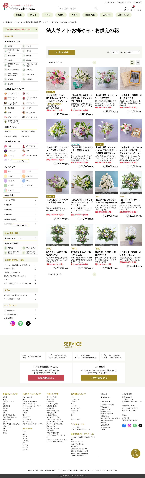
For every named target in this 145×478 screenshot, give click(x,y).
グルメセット (27, 417)
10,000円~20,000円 (10, 136)
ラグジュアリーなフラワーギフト (57, 439)
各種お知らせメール (107, 420)
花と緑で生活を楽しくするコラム (15, 295)
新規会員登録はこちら (46, 378)
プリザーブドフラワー (30, 404)
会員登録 (103, 422)
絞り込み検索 (61, 52)
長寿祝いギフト (52, 426)
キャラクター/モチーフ (30, 401)
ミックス (25, 449)
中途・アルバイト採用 (110, 470)
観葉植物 (25, 410)
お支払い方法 (105, 416)
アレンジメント (27, 397)
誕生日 (19, 15)
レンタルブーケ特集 (53, 417)
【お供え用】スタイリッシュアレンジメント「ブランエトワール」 (81, 202)
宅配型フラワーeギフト (12, 272)
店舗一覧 (123, 15)
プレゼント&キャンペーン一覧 (80, 429)
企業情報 (31, 470)
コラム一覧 (125, 418)
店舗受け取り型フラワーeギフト (20, 276)
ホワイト (25, 447)
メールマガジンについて (129, 408)
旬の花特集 (50, 408)
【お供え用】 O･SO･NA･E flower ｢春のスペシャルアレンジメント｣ (56, 98)
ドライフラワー (27, 408)
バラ (72, 397)
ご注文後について (127, 399)
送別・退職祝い (8, 419)
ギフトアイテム (27, 421)
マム (72, 404)
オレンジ (25, 438)
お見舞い (5, 430)
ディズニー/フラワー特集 (55, 424)
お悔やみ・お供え (8, 401)
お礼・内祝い (7, 426)
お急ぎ (61, 15)
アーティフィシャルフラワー (32, 406)
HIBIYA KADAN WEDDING (80, 453)
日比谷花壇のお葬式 (78, 455)
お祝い (5, 428)
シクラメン (74, 401)
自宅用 (5, 433)
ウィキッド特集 (52, 397)
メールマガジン (105, 427)
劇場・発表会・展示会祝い (11, 424)
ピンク (25, 434)
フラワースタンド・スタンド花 (32, 424)
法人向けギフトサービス (14, 238)
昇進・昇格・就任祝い (10, 417)
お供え (74, 15)
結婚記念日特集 (52, 406)
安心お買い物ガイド (124, 2)
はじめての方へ (110, 2)
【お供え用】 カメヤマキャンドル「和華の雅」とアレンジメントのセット (131, 150)
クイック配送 (75, 427)
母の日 (47, 15)
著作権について (78, 470)
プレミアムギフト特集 (54, 419)
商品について (105, 407)
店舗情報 (75, 446)
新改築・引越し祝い (9, 415)
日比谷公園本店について (79, 451)
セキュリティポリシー (65, 470)
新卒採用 (98, 470)
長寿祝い (5, 421)
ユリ (72, 417)
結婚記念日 (90, 15)
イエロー (25, 436)
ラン (72, 415)
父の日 (5, 399)
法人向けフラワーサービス (55, 441)
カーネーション (76, 408)
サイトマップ (89, 470)
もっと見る (20, 161)
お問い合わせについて (129, 410)
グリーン (25, 445)
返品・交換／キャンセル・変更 (110, 418)
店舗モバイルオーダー (79, 448)
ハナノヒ (20, 280)
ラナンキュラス (76, 419)
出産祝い (5, 408)
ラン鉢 (25, 412)
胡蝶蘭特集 (50, 430)
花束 (24, 399)
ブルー (25, 443)
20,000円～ (26, 136)
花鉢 (24, 415)
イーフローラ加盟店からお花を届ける (20, 265)
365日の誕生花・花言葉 (12, 299)
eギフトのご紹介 (77, 444)
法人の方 (107, 15)
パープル (25, 440)
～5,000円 (7, 132)
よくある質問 (137, 2)
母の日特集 (50, 399)
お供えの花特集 (52, 412)
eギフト (33, 15)
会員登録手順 (105, 425)
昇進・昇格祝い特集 (53, 433)
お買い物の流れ (105, 411)
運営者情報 (39, 470)
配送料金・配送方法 (107, 413)
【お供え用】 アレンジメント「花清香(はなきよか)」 (82, 150)
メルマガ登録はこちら (99, 378)
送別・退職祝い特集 (53, 410)
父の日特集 (50, 401)
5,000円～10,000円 (28, 132)
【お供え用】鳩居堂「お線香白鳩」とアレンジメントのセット (81, 98)
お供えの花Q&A (52, 415)
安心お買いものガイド (107, 404)
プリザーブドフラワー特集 (55, 421)
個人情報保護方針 (50, 470)
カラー (73, 412)
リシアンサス (75, 410)
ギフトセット (27, 419)
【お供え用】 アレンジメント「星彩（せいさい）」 (57, 202)
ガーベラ (74, 406)
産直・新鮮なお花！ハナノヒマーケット (20, 283)
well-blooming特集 (52, 404)
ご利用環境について (128, 406)
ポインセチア (75, 399)
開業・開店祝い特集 (53, 428)
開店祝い (5, 412)
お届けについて (105, 409)
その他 (103, 429)
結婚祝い (5, 410)
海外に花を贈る (20, 269)
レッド (25, 431)
